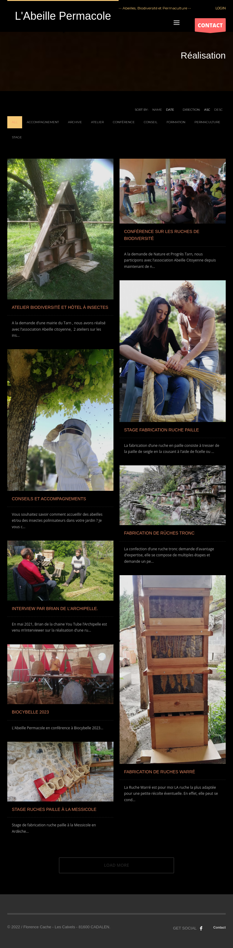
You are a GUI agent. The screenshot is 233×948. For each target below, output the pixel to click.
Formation (176, 122)
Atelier (97, 122)
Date (170, 110)
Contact (219, 927)
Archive (75, 122)
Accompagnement (43, 122)
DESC (218, 110)
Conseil (150, 122)
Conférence (124, 122)
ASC (207, 110)
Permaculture (207, 122)
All (15, 122)
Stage (17, 137)
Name (157, 110)
